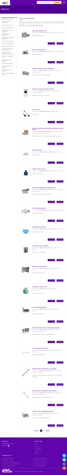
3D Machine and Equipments (40, 462)
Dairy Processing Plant (39, 49)
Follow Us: (5, 446)
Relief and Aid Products (8, 460)
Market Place (39, 449)
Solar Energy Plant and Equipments (11, 462)
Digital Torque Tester (38, 169)
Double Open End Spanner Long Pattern (44, 368)
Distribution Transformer (39, 287)
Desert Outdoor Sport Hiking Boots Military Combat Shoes (47, 129)
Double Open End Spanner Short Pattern (44, 391)
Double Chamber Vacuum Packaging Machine (46, 328)
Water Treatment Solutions (40, 463)
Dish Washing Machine (39, 208)
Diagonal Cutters (37, 150)
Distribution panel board (39, 266)
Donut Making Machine (39, 307)
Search (57, 2)
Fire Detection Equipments (9, 465)
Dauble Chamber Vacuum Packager (43, 68)
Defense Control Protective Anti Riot (43, 89)
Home (37, 444)
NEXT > (48, 430)
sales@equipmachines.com (8, 443)
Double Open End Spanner (40, 348)
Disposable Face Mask (39, 227)
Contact (37, 453)
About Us (38, 446)
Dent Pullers (36, 109)
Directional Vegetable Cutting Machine (44, 187)
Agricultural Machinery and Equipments (12, 463)
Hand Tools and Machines (40, 460)
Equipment (38, 448)
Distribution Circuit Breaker (40, 246)
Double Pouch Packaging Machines (43, 411)
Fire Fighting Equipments (40, 465)
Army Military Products (8, 458)
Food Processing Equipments (41, 458)
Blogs (37, 451)
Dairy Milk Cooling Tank (39, 31)
